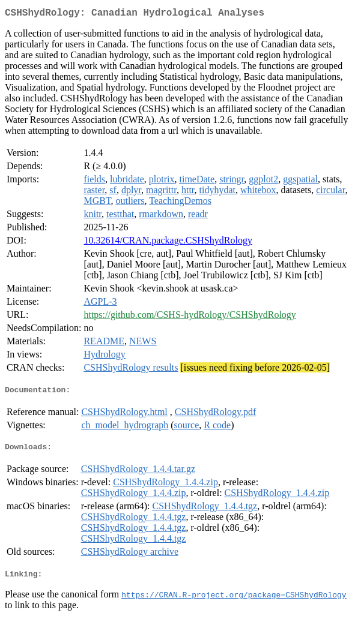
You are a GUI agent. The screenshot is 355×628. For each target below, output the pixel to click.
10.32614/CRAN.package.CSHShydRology (167, 243)
